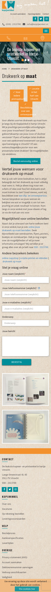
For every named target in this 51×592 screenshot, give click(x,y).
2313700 (11, 24)
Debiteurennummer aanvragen (17, 567)
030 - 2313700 (41, 247)
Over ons (6, 503)
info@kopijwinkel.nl (35, 24)
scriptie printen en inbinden (33, 258)
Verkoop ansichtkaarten (14, 572)
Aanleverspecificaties (13, 538)
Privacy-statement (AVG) (14, 557)
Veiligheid (7, 577)
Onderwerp (7, 316)
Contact (46, 14)
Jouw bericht (8, 331)
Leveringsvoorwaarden (13, 518)
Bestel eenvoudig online (25, 161)
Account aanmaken (18, 14)
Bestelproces (8, 533)
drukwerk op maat (12, 261)
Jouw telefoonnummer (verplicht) (21, 288)
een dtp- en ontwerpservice (33, 195)
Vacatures (7, 508)
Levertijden (7, 543)
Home (4, 69)
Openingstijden (34, 14)
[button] (4, 52)
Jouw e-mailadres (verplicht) (17, 302)
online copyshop (10, 258)
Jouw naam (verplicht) (14, 273)
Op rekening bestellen (13, 513)
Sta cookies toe (27, 588)
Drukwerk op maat (19, 69)
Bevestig (16, 362)
